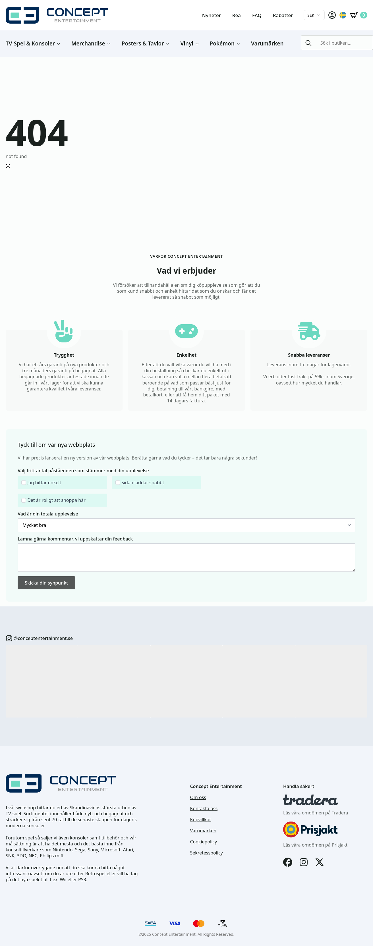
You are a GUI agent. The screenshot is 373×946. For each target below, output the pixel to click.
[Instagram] (303, 862)
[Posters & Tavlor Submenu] (169, 43)
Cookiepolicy (203, 842)
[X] (319, 862)
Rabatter (283, 15)
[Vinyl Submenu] (198, 43)
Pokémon (222, 43)
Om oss (198, 798)
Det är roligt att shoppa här (56, 500)
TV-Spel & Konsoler (30, 43)
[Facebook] (287, 862)
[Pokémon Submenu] (240, 43)
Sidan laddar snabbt (142, 483)
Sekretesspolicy (206, 853)
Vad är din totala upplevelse (48, 514)
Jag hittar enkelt (44, 483)
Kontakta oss (203, 809)
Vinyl (187, 43)
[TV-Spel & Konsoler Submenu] (60, 43)
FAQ (257, 15)
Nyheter (211, 15)
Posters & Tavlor (143, 43)
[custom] (9, 638)
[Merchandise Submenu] (110, 43)
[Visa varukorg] (358, 15)
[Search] (308, 43)
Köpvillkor (200, 820)
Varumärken (267, 43)
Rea (236, 15)
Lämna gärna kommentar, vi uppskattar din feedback (75, 539)
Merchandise (88, 43)
